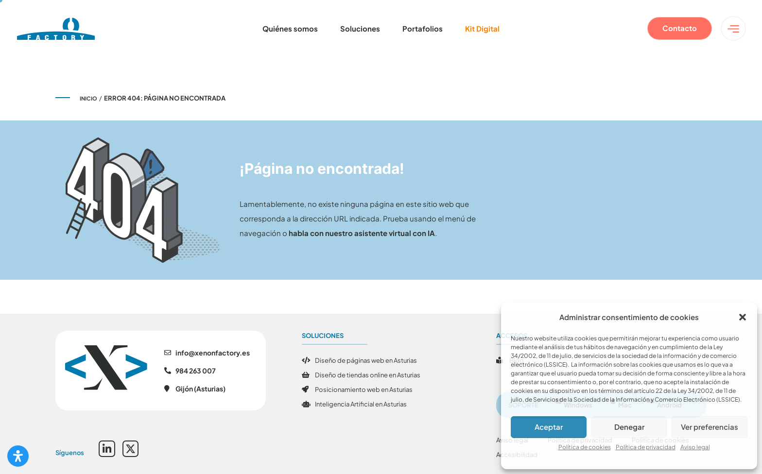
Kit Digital (482, 28)
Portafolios (422, 28)
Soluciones (360, 28)
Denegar (629, 426)
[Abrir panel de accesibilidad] (18, 456)
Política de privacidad (645, 447)
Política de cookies (584, 447)
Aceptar (549, 426)
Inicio (88, 98)
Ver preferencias (709, 426)
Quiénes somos (290, 28)
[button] (742, 317)
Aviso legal (695, 447)
